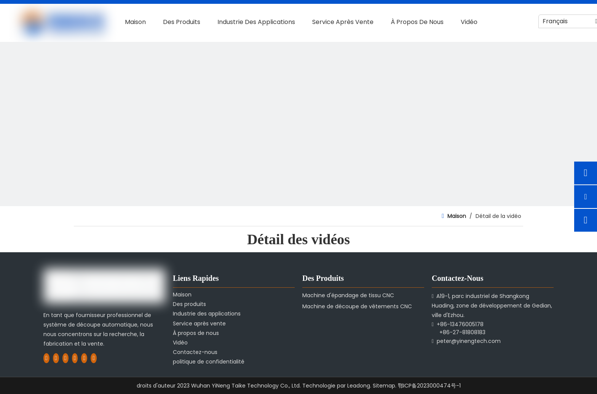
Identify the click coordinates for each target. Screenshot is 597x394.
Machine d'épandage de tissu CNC (348, 295)
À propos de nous (196, 333)
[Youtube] (75, 357)
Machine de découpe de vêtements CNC (357, 306)
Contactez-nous (195, 352)
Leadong (358, 385)
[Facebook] (46, 357)
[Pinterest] (94, 357)
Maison (182, 294)
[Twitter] (65, 357)
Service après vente (199, 323)
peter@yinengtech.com (469, 341)
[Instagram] (84, 357)
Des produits (189, 304)
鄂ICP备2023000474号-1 (429, 385)
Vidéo (180, 342)
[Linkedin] (56, 357)
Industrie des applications (207, 313)
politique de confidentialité (208, 361)
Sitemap (384, 385)
